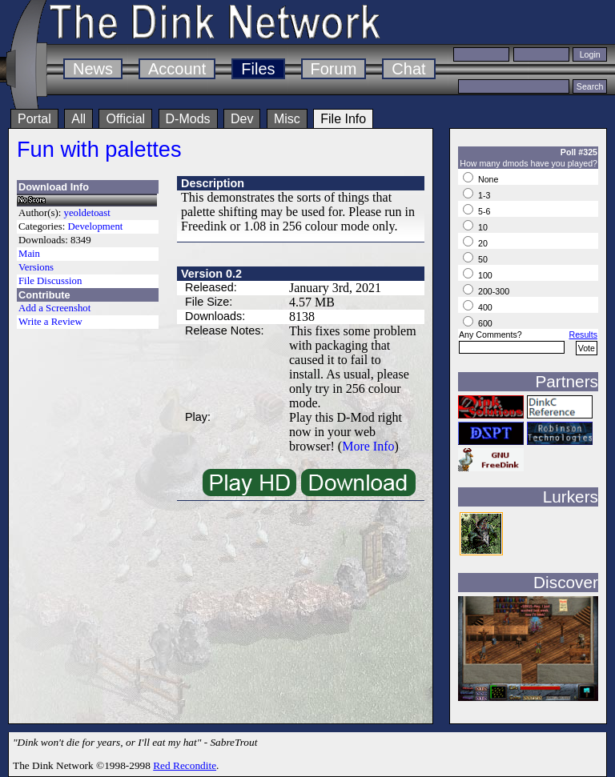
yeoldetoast (87, 212)
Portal (34, 119)
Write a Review (50, 321)
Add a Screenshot (54, 308)
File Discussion (50, 280)
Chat (408, 69)
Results (583, 334)
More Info (368, 446)
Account (177, 69)
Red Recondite (184, 765)
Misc (287, 119)
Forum (334, 69)
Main (29, 253)
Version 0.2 (211, 273)
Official (125, 119)
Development (95, 226)
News (93, 69)
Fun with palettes (99, 149)
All (78, 119)
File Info (343, 119)
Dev (242, 119)
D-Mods (188, 119)
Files (258, 69)
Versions (36, 267)
